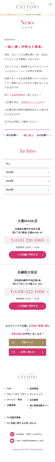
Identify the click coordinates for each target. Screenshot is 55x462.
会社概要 (34, 400)
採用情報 (18, 95)
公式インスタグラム (29, 434)
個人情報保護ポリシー (39, 406)
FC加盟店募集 (14, 417)
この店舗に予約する (27, 254)
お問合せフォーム (30, 102)
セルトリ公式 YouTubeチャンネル (30, 441)
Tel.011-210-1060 (27, 240)
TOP (9, 388)
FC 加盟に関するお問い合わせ (22, 423)
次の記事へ (42, 135)
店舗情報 (11, 405)
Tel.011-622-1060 (27, 291)
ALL (8, 163)
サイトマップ (36, 394)
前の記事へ (12, 135)
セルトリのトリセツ (16, 394)
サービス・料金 (14, 399)
